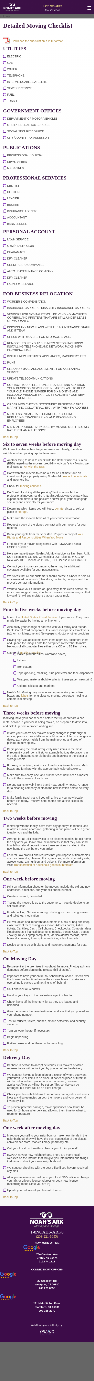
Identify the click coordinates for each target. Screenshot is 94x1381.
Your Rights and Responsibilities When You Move (45, 536)
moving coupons (30, 486)
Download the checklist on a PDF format (37, 41)
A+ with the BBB (34, 466)
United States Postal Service (39, 617)
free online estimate (74, 476)
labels (25, 695)
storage (22, 511)
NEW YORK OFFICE (47, 1242)
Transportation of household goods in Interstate (43, 865)
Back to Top (10, 437)
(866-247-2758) (52, 9)
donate (59, 508)
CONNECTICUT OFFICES (47, 1269)
